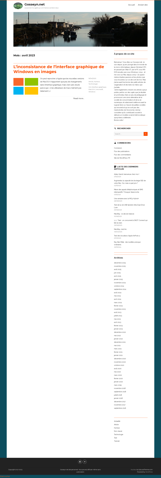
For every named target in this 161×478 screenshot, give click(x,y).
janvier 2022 (118, 339)
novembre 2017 (119, 405)
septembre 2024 (120, 289)
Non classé (118, 431)
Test (115, 438)
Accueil (131, 5)
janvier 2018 (118, 398)
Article (91, 81)
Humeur (97, 81)
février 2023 (118, 326)
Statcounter (5, 476)
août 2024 (117, 292)
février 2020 (118, 378)
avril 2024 (117, 299)
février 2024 (118, 306)
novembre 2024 (120, 283)
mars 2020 (118, 375)
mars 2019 (118, 385)
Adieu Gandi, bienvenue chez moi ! (126, 174)
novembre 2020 (120, 362)
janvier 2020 (118, 382)
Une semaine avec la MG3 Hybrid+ (126, 198)
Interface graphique (99, 87)
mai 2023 (117, 319)
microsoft (99, 89)
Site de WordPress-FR (122, 158)
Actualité (117, 421)
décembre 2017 (119, 401)
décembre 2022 (120, 332)
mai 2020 (117, 372)
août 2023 (117, 312)
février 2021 (118, 352)
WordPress (149, 472)
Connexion (118, 148)
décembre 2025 (120, 263)
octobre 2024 (119, 286)
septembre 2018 (120, 392)
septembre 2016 (120, 408)
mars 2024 (118, 302)
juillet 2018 (118, 395)
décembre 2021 (120, 342)
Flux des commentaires (122, 155)
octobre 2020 (119, 365)
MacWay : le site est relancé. (124, 214)
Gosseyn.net (34, 4)
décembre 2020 (120, 359)
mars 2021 (118, 349)
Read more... (78, 98)
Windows (92, 92)
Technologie (93, 84)
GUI (90, 87)
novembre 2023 (120, 309)
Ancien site (143, 5)
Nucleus (133, 469)
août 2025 (117, 269)
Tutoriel (117, 441)
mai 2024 (117, 296)
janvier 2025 (118, 279)
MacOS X (92, 89)
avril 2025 (117, 276)
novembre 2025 (120, 266)
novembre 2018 (120, 388)
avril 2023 (117, 322)
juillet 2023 (118, 316)
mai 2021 (117, 345)
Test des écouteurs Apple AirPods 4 (127, 236)
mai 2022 (117, 335)
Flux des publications (121, 151)
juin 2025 (117, 273)
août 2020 (117, 368)
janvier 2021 (118, 355)
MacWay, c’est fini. (120, 229)
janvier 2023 (118, 329)
